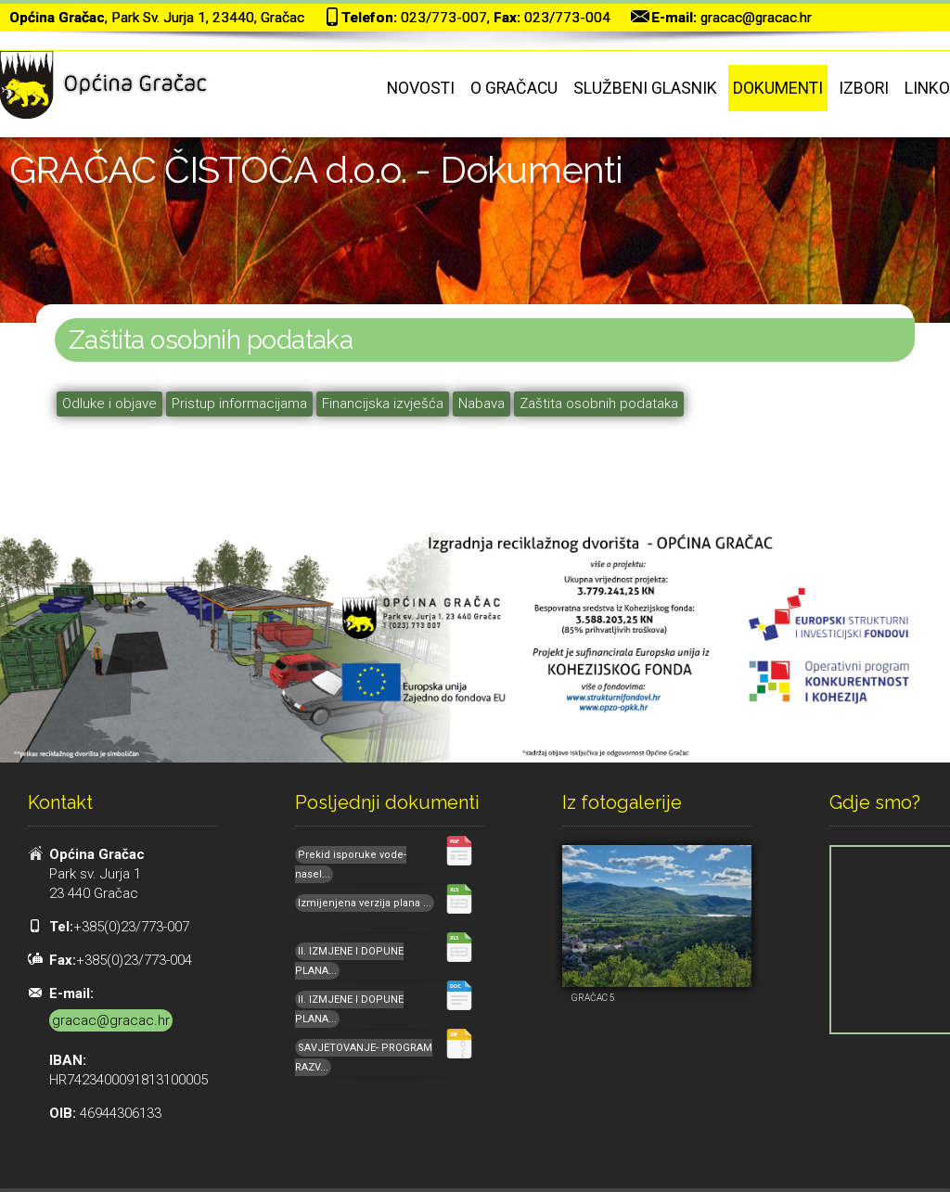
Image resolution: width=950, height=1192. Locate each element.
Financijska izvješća (382, 403)
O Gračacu (514, 88)
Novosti (421, 88)
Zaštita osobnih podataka (599, 403)
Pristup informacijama (239, 403)
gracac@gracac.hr (756, 17)
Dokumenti (778, 88)
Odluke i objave (109, 403)
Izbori (864, 88)
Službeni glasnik (645, 88)
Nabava (481, 403)
